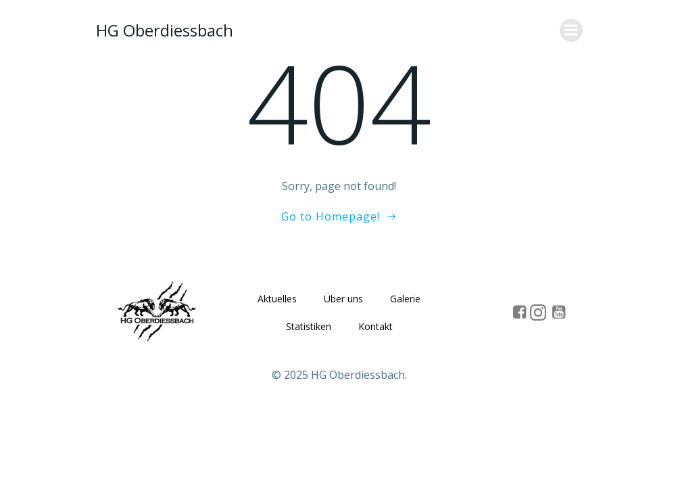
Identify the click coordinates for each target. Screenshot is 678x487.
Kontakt (375, 326)
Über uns (343, 298)
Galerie (405, 298)
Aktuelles (277, 298)
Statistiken (308, 326)
